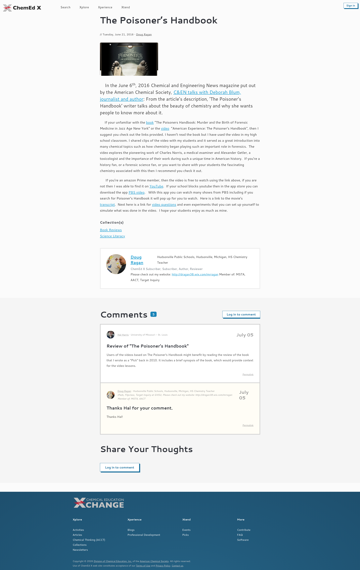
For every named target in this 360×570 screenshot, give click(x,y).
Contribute (243, 530)
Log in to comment (241, 314)
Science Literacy (112, 236)
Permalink (248, 374)
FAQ (240, 535)
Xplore (84, 7)
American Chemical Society (156, 561)
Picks (185, 535)
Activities (78, 530)
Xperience (105, 7)
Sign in (350, 5)
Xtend (125, 7)
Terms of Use (143, 565)
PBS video (136, 192)
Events (186, 530)
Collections (80, 545)
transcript (107, 204)
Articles (77, 535)
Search (65, 7)
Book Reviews (111, 229)
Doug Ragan (144, 34)
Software (243, 540)
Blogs (131, 530)
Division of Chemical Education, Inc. (113, 561)
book (150, 122)
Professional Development (144, 535)
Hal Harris (123, 334)
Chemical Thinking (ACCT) (89, 540)
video (165, 128)
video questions (164, 204)
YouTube (156, 186)
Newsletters (80, 550)
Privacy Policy (163, 565)
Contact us (179, 565)
